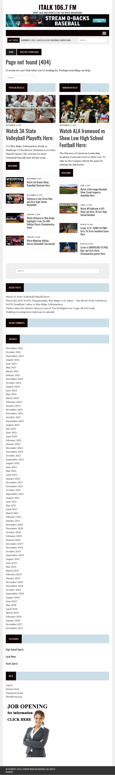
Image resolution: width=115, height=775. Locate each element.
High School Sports (15, 649)
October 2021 (13, 490)
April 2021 (11, 509)
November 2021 (14, 486)
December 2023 (14, 409)
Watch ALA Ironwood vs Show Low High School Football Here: (82, 138)
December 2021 (14, 482)
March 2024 (12, 398)
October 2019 (13, 551)
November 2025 (14, 348)
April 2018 (11, 609)
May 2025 (11, 367)
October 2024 (13, 382)
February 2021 (13, 517)
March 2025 (12, 371)
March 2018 (12, 612)
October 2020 (13, 532)
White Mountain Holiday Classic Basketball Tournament (41, 242)
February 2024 (13, 402)
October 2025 (13, 352)
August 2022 (12, 463)
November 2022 (14, 451)
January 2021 (13, 521)
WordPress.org (14, 696)
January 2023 (13, 444)
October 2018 (13, 589)
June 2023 (11, 432)
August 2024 (12, 386)
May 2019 (11, 566)
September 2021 (15, 494)
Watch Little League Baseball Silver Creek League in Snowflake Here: (93, 192)
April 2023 (11, 436)
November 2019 (14, 547)
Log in (9, 685)
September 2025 (15, 356)
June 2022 (11, 467)
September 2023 (15, 421)
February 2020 (13, 536)
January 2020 (13, 540)
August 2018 (12, 597)
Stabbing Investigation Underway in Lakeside (30, 312)
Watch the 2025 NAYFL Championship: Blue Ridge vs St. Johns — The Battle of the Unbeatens (56, 300)
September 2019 (15, 555)
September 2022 (15, 459)
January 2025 (13, 375)
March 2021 (12, 513)
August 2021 (12, 497)
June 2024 (11, 390)
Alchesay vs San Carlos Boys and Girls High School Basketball (39, 202)
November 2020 (14, 528)
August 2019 (12, 559)
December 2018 (14, 582)
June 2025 (11, 363)
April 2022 (11, 475)
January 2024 (13, 405)
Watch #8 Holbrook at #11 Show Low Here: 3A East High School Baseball (93, 212)
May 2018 (11, 605)
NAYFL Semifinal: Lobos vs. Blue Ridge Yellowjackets (34, 304)
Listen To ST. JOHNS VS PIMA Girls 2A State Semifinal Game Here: (94, 231)
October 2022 (13, 455)
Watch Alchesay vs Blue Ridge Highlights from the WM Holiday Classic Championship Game (40, 222)
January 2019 (13, 578)
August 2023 (12, 425)
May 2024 (11, 394)
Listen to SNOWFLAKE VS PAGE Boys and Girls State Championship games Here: (94, 251)
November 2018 (14, 586)
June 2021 (11, 501)
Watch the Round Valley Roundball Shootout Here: (38, 183)
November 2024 (14, 379)
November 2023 (14, 413)
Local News (11, 656)
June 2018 (11, 601)
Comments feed (14, 693)
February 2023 (13, 440)
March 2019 (12, 570)
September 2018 (15, 593)
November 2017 (14, 628)
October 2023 (13, 417)
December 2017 (14, 624)
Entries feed (12, 689)
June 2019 (11, 563)
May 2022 (11, 471)
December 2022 (14, 448)
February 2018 (13, 616)
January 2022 (13, 478)
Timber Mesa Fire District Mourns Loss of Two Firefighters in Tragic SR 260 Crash (50, 308)
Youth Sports (12, 663)
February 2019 (13, 574)
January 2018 (13, 620)
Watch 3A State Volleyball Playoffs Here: (29, 134)
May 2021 (11, 505)
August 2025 (12, 360)
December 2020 (14, 524)
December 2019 (14, 543)
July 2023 (11, 428)
